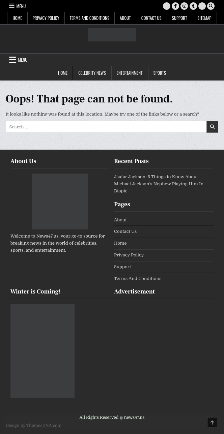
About (125, 17)
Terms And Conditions (89, 17)
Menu (21, 6)
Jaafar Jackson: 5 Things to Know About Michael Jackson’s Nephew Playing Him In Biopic (158, 183)
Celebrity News (92, 72)
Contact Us (151, 17)
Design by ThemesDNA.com (34, 425)
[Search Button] (211, 6)
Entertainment (130, 72)
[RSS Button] (202, 6)
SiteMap (204, 17)
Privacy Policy (46, 17)
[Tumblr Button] (193, 6)
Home (17, 17)
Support (179, 17)
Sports (159, 72)
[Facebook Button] (175, 6)
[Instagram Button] (184, 6)
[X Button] (166, 6)
